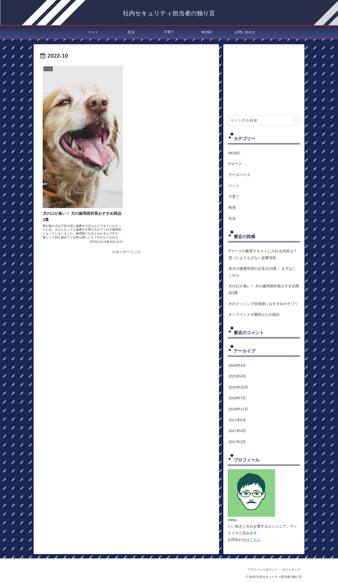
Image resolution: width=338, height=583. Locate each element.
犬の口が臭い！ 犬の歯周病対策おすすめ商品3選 (263, 289)
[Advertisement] (126, 285)
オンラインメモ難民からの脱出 (254, 315)
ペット (233, 186)
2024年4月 (237, 365)
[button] (295, 120)
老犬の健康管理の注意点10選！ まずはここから (262, 272)
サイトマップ (291, 569)
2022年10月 (238, 387)
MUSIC (234, 153)
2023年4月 (237, 376)
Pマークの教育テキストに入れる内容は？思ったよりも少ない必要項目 (262, 254)
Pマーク (235, 164)
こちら (255, 540)
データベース (239, 175)
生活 (232, 218)
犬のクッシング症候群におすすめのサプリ (263, 304)
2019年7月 (237, 398)
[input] (264, 120)
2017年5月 (237, 420)
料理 (232, 208)
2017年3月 (237, 442)
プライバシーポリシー (262, 569)
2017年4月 (237, 431)
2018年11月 (238, 409)
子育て (233, 197)
